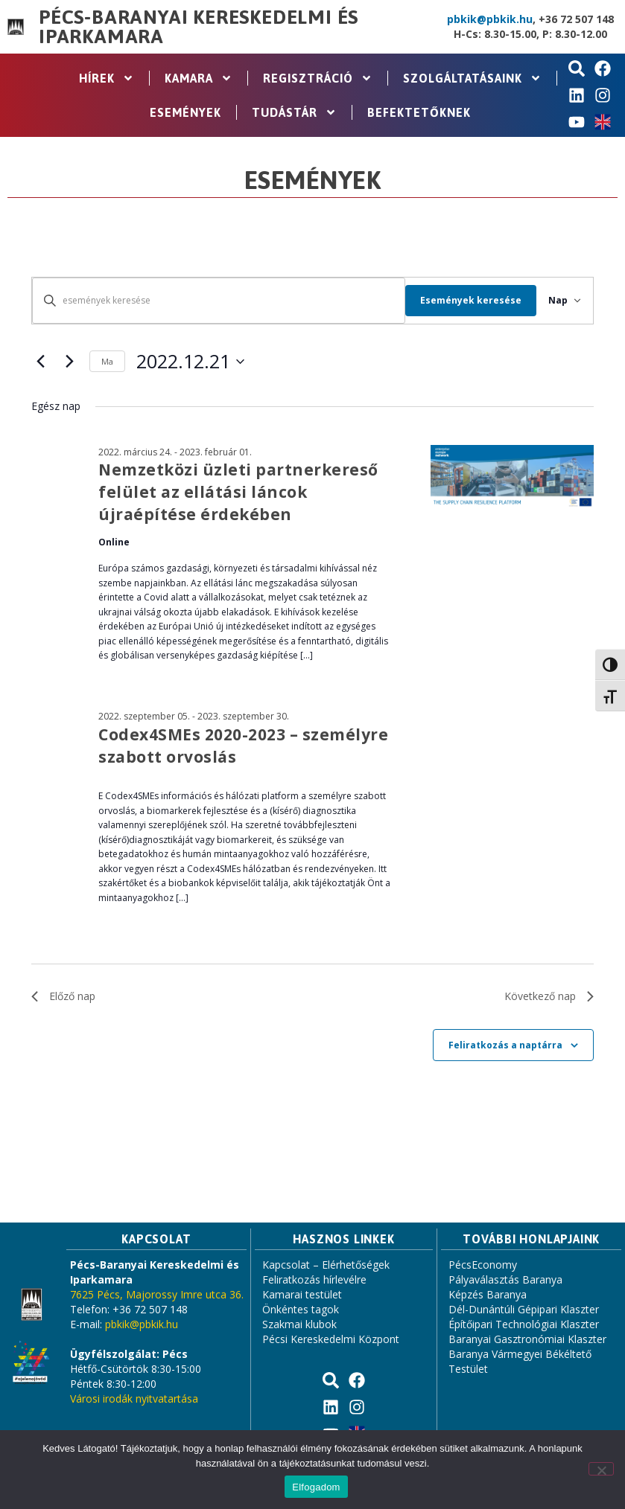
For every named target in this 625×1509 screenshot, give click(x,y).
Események (185, 112)
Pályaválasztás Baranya (505, 1279)
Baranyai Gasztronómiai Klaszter (527, 1339)
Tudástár (294, 112)
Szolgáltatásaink (472, 78)
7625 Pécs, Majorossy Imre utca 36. (157, 1294)
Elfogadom (316, 1487)
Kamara (198, 78)
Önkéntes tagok (300, 1309)
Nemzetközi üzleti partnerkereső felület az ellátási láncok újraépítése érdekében (238, 492)
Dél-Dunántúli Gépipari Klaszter (523, 1309)
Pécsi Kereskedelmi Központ (330, 1339)
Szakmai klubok (299, 1324)
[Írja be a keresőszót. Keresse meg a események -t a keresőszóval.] (212, 300)
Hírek (106, 78)
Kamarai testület (302, 1294)
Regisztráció (317, 78)
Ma (107, 361)
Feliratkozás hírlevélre (314, 1279)
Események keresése (459, 300)
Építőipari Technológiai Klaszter (523, 1324)
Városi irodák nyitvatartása (134, 1398)
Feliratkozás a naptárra (505, 1045)
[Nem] (601, 1469)
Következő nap (549, 996)
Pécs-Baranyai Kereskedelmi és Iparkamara (198, 27)
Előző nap (63, 996)
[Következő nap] (69, 362)
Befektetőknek (419, 112)
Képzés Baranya (487, 1294)
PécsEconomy (482, 1265)
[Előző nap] (40, 362)
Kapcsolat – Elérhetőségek (326, 1265)
